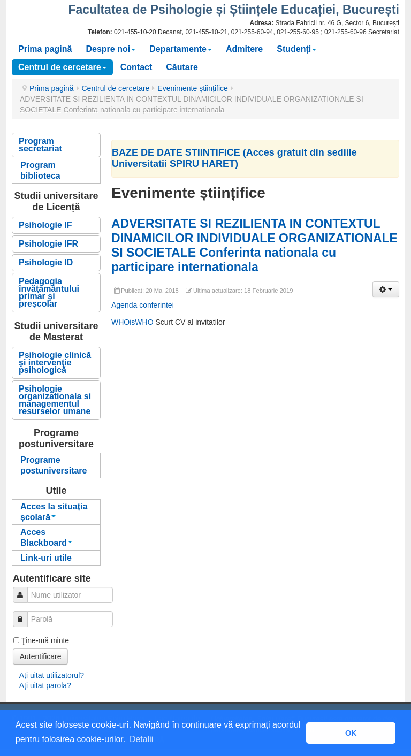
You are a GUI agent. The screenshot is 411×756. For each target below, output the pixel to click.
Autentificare (41, 656)
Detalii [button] (141, 739)
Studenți (296, 49)
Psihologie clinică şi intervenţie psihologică (55, 362)
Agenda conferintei (142, 305)
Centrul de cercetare (62, 67)
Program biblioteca (40, 170)
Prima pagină (45, 49)
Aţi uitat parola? (45, 685)
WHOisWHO (133, 322)
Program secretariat (40, 144)
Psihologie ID (46, 262)
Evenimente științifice (192, 88)
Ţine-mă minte (45, 640)
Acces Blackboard (46, 537)
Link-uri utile (46, 557)
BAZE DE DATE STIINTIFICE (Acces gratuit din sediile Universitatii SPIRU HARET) (234, 158)
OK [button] (351, 733)
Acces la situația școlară (53, 512)
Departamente (180, 49)
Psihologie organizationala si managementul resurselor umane (55, 400)
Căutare (182, 67)
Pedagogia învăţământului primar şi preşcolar (49, 292)
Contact (136, 67)
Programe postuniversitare (53, 465)
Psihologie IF (45, 225)
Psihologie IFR (48, 243)
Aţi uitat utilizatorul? (51, 675)
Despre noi (110, 49)
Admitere (244, 49)
